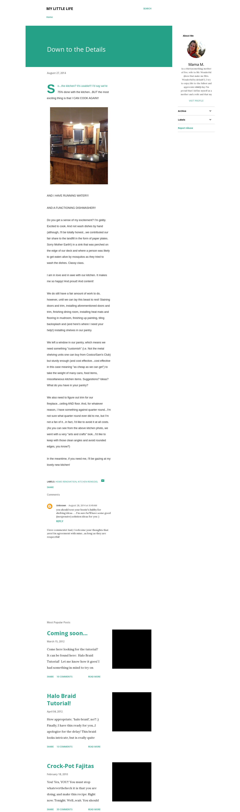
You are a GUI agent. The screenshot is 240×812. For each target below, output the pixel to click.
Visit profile (196, 100)
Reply (59, 521)
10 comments (64, 676)
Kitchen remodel (88, 481)
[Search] (147, 8)
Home (49, 17)
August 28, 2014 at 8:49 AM (83, 505)
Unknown (61, 505)
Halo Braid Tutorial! (61, 699)
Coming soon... (67, 633)
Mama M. (196, 64)
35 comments (64, 809)
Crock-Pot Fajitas (70, 766)
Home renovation (66, 481)
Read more (94, 676)
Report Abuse (185, 127)
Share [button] (50, 487)
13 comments (64, 746)
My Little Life (59, 8)
